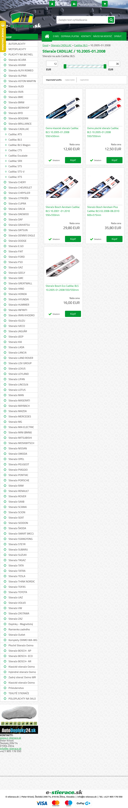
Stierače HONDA (17, 294)
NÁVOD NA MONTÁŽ (102, 36)
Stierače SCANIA (17, 507)
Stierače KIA (15, 342)
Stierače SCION (16, 512)
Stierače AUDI (16, 86)
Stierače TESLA (16, 576)
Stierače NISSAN (17, 448)
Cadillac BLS (15, 140)
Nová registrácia (87, 4)
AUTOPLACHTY (16, 44)
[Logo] (23, 19)
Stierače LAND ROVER (20, 358)
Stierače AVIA (16, 92)
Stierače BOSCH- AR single (19, 661)
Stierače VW (15, 608)
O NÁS (56, 36)
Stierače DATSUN (18, 230)
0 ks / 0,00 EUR (117, 4)
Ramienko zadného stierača (19, 629)
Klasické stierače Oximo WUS (21, 667)
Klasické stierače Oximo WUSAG (21, 683)
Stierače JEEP (16, 337)
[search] (111, 20)
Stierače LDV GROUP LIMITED (20, 363)
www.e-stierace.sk (10, 738)
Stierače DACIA (16, 209)
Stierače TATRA (17, 571)
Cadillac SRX (15, 161)
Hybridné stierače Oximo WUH (22, 672)
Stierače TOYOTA (17, 592)
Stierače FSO (15, 262)
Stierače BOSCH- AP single (19, 651)
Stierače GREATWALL (20, 283)
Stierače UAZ (15, 597)
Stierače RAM (16, 486)
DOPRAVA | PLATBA (70, 36)
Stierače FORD (16, 257)
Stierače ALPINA (17, 76)
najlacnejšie (70, 79)
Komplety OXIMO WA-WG (22, 640)
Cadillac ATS (15, 134)
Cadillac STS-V (16, 172)
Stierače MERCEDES (19, 416)
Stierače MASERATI (19, 400)
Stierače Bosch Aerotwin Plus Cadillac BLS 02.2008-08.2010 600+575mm (103, 211)
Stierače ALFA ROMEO (20, 70)
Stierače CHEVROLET (20, 187)
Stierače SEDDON (18, 523)
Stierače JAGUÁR (17, 331)
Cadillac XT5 (15, 177)
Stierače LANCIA (17, 353)
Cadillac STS (15, 166)
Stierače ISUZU (16, 321)
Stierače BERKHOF (18, 108)
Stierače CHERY (17, 182)
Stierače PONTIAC (18, 475)
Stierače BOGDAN (18, 118)
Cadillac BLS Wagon (19, 145)
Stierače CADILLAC (18, 129)
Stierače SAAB (16, 502)
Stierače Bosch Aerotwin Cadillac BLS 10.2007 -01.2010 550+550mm (63, 211)
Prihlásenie (63, 4)
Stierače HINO (16, 289)
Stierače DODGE (17, 241)
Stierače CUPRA (17, 203)
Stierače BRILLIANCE (20, 124)
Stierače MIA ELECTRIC (21, 427)
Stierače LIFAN (16, 379)
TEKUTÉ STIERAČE (18, 693)
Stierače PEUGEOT (18, 464)
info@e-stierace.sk (10, 748)
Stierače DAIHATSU (19, 225)
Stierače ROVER (17, 496)
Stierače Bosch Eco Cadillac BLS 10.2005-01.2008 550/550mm (62, 288)
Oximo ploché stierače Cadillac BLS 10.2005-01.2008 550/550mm (103, 132)
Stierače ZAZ (15, 619)
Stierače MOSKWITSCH (21, 443)
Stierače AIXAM (17, 65)
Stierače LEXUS (17, 368)
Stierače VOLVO (17, 603)
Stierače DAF (15, 219)
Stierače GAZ (15, 267)
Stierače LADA (16, 347)
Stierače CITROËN (18, 198)
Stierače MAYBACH (19, 406)
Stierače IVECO (16, 326)
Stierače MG (15, 422)
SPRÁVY (118, 36)
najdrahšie (84, 79)
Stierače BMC (16, 97)
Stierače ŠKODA (17, 528)
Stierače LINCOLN (18, 384)
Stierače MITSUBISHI (20, 438)
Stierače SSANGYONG (20, 539)
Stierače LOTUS (17, 390)
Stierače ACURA (17, 60)
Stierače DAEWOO (18, 214)
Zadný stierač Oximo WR (22, 677)
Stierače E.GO (16, 246)
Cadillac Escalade (18, 156)
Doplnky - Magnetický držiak (20, 624)
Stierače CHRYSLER (19, 193)
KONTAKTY (86, 36)
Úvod (45, 45)
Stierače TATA (16, 565)
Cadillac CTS (15, 150)
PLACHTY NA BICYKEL (20, 54)
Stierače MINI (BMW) (20, 432)
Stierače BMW (16, 102)
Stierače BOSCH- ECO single (20, 656)
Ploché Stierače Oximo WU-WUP (21, 645)
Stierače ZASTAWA (18, 613)
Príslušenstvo (16, 688)
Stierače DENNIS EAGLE (21, 235)
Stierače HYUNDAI (18, 299)
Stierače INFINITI (17, 310)
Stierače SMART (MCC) (21, 534)
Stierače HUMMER (18, 305)
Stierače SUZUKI (17, 555)
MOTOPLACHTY (17, 49)
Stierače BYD (15, 113)
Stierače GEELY (16, 273)
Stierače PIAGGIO (18, 470)
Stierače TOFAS (17, 587)
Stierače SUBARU (18, 549)
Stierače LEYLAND (18, 374)
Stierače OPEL (16, 459)
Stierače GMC (16, 278)
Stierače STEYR (17, 544)
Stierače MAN (16, 395)
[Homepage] (47, 36)
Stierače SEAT (16, 518)
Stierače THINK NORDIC (21, 581)
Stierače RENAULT (18, 491)
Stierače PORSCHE (18, 480)
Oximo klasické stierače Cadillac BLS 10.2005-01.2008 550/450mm (62, 132)
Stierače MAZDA (17, 411)
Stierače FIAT (15, 251)
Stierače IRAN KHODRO (21, 315)
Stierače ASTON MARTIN (22, 81)
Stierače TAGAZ (17, 560)
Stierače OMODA (17, 454)
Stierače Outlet (16, 635)
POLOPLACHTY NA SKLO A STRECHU (22, 699)
